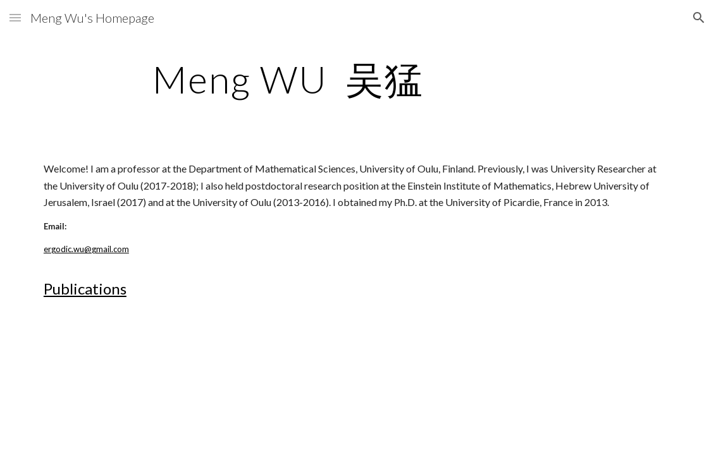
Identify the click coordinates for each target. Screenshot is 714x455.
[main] (357, 79)
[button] (15, 17)
